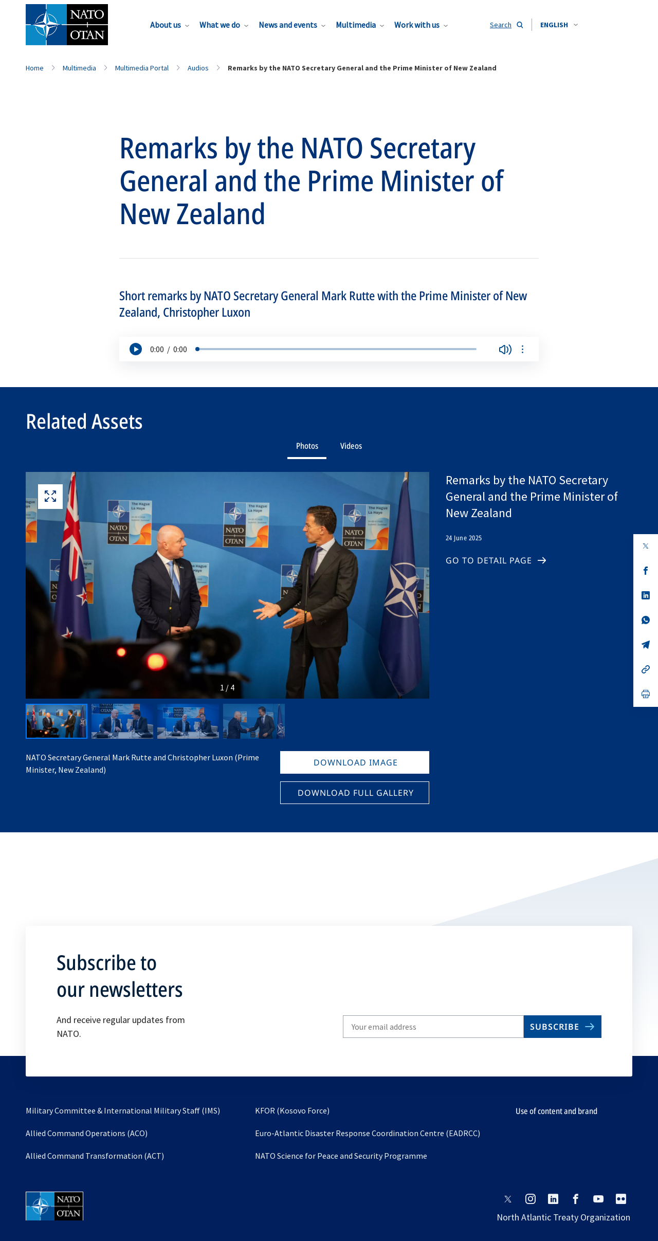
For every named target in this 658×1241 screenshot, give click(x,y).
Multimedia (356, 25)
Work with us (417, 25)
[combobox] (559, 25)
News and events (288, 25)
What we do (219, 25)
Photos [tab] (307, 445)
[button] (559, 25)
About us (165, 25)
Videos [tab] (351, 445)
